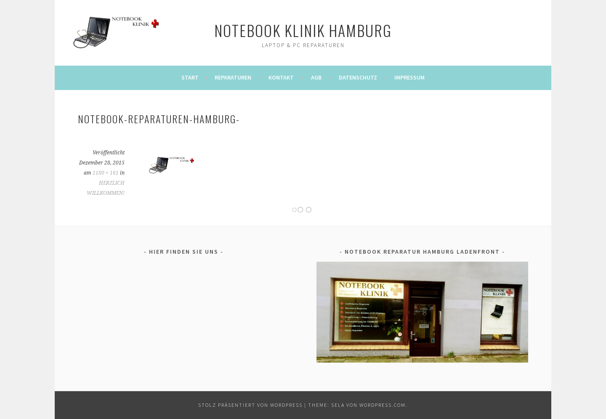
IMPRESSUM (409, 77)
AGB (316, 77)
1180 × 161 (106, 173)
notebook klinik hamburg (303, 30)
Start (190, 77)
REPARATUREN (233, 77)
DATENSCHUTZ (358, 77)
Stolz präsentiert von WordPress (250, 405)
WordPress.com (382, 405)
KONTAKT (281, 77)
